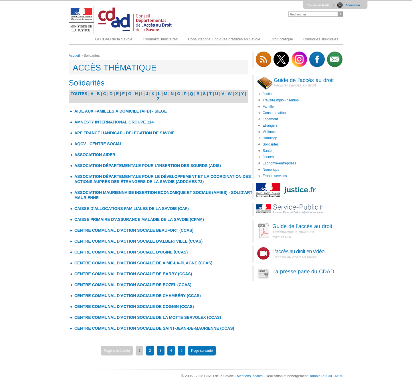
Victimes (269, 132)
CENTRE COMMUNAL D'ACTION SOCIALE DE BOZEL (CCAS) (132, 284)
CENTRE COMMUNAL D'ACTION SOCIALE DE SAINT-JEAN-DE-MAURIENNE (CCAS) (154, 328)
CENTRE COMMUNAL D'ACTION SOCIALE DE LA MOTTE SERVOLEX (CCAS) (147, 317)
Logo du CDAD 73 (121, 20)
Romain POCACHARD (326, 376)
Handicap (270, 138)
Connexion (353, 5)
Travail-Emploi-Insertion (281, 100)
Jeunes (268, 157)
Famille (268, 107)
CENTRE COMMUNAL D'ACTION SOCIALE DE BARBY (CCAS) (133, 274)
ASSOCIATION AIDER (94, 154)
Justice (268, 94)
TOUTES (79, 93)
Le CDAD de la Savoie (113, 39)
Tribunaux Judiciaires (160, 39)
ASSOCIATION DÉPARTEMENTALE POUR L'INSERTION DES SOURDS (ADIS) (147, 165)
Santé (267, 151)
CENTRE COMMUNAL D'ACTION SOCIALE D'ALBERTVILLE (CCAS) (138, 241)
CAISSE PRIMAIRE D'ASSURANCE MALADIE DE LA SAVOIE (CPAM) (139, 219)
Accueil (74, 56)
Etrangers (270, 125)
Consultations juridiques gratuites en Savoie (224, 39)
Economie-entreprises (279, 163)
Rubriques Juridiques (320, 39)
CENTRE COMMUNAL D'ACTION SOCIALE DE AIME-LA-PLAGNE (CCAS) (143, 263)
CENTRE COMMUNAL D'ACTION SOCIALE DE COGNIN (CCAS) (134, 306)
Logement (270, 119)
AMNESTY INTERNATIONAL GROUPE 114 (114, 122)
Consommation (274, 113)
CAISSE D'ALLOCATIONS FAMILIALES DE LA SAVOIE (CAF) (131, 208)
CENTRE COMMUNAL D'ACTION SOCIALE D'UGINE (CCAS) (131, 252)
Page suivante (202, 351)
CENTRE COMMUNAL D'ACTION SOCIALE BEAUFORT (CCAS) (133, 230)
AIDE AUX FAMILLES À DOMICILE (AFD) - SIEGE (120, 111)
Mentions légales (250, 376)
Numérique (271, 170)
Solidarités (271, 144)
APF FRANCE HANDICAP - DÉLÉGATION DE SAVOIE (124, 133)
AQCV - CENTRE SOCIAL (98, 144)
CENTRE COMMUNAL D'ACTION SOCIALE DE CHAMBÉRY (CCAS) (137, 295)
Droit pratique (282, 39)
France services (275, 176)
